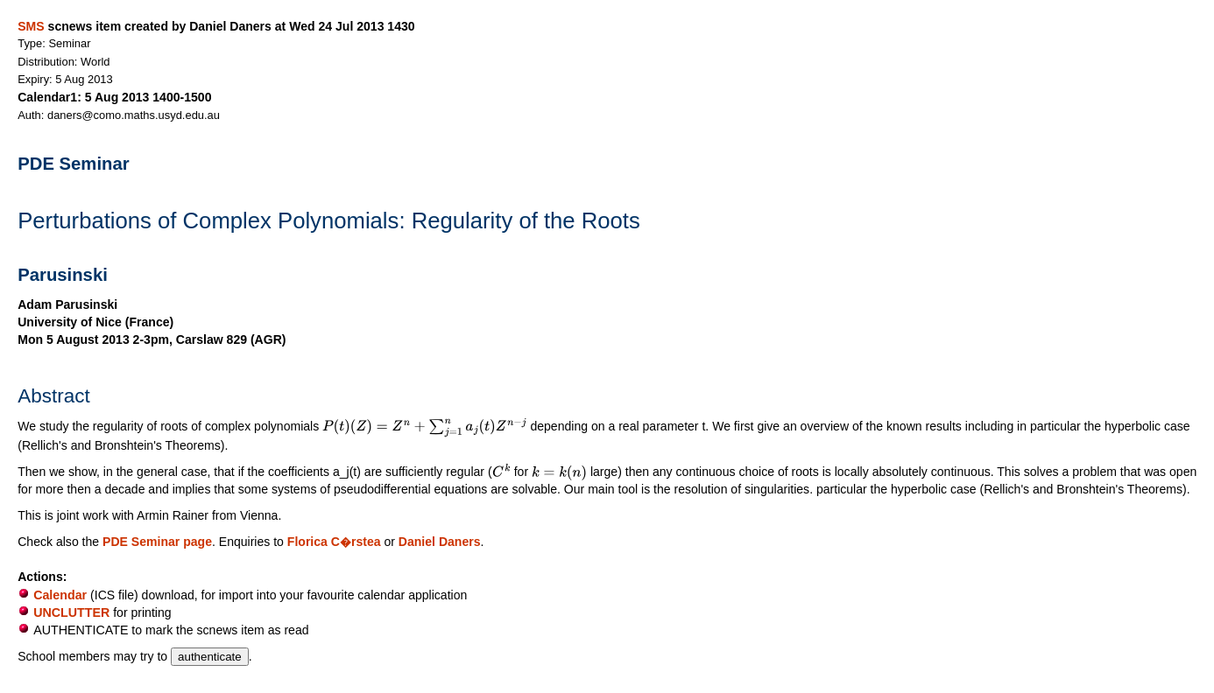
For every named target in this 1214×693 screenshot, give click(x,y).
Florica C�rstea (334, 542)
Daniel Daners (440, 542)
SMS (31, 26)
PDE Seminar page (157, 542)
